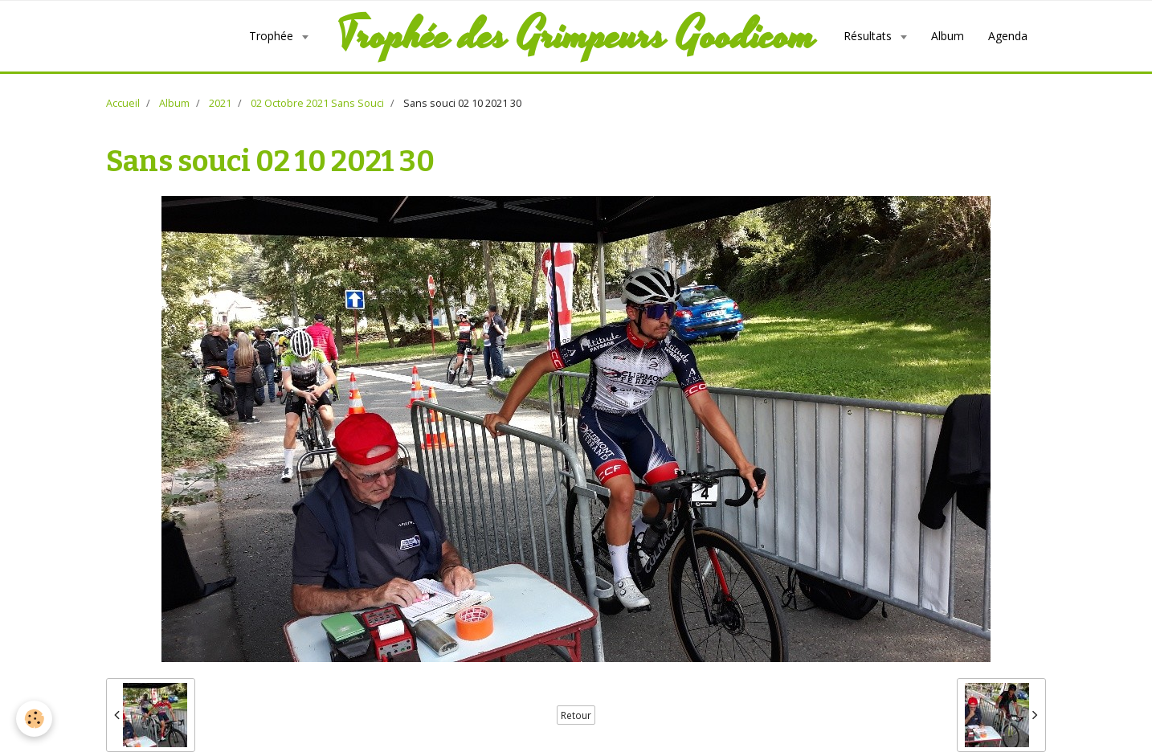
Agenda (1007, 35)
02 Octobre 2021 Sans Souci (317, 103)
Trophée (272, 35)
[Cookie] (34, 719)
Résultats (869, 35)
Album (947, 35)
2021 (220, 103)
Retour (576, 715)
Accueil (123, 103)
